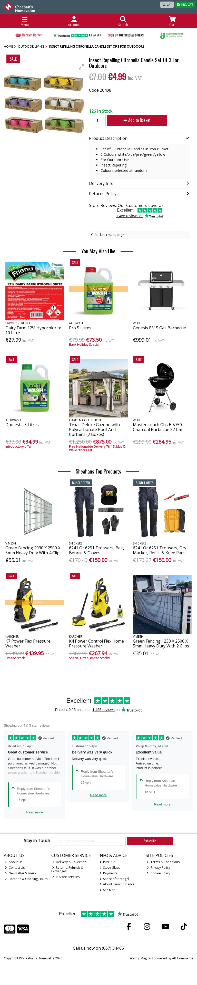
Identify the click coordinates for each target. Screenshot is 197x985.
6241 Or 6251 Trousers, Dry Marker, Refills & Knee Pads (159, 550)
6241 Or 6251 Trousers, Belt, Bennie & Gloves (96, 550)
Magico (146, 958)
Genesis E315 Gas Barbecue (159, 328)
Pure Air (107, 862)
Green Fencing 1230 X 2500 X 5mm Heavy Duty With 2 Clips (161, 643)
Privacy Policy (158, 867)
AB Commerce (182, 958)
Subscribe (150, 841)
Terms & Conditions (163, 862)
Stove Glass (110, 867)
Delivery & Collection (69, 862)
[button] (81, 67)
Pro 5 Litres (80, 328)
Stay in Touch (37, 840)
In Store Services (66, 877)
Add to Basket (137, 120)
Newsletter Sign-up (20, 873)
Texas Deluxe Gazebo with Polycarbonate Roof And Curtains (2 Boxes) (94, 429)
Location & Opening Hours (26, 879)
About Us (13, 862)
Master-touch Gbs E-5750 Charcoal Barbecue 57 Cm (157, 427)
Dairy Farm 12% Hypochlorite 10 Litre (33, 330)
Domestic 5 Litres (22, 424)
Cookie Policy (158, 873)
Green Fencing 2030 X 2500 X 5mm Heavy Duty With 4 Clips (33, 550)
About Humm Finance (117, 884)
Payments (108, 873)
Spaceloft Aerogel (114, 879)
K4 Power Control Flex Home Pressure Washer (96, 643)
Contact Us (15, 867)
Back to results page (109, 235)
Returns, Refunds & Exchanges (67, 869)
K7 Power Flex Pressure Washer (28, 643)
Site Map (108, 890)
